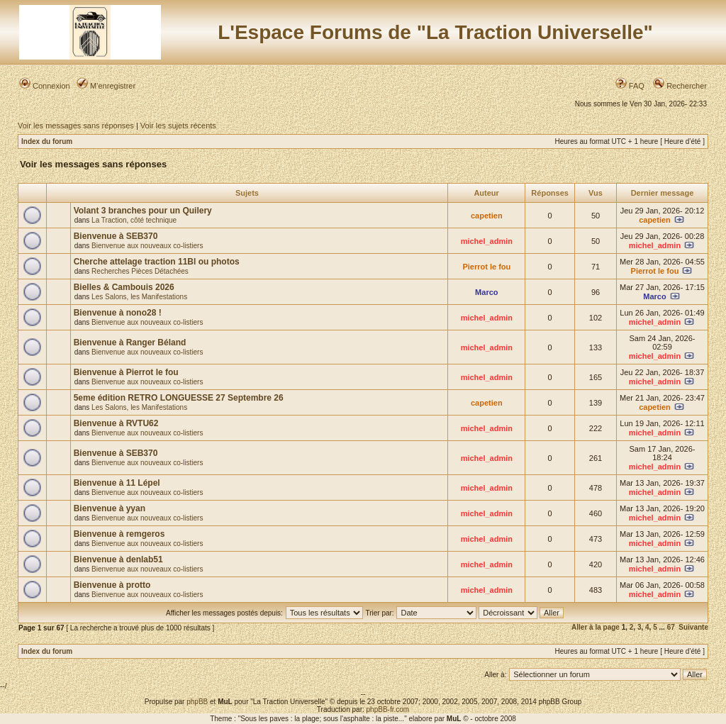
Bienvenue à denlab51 (118, 559)
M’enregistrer (106, 86)
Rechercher (680, 86)
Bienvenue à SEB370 (116, 236)
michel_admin (487, 241)
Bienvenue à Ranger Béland (130, 342)
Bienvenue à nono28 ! (118, 313)
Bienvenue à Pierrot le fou (126, 372)
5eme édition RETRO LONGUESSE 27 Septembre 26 (179, 398)
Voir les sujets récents (178, 125)
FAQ (629, 86)
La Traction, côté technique (134, 220)
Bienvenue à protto (112, 585)
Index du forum (46, 141)
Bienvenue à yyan (109, 508)
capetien (487, 215)
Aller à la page (595, 627)
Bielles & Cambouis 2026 (124, 287)
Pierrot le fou (486, 266)
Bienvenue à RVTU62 (116, 423)
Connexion (44, 86)
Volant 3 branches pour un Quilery (143, 211)
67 (671, 627)
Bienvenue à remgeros (119, 534)
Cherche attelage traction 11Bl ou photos (157, 262)
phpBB (197, 702)
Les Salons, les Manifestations (139, 297)
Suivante (693, 627)
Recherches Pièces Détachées (140, 271)
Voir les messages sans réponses (76, 125)
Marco (486, 292)
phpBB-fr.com (388, 709)
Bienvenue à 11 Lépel (117, 483)
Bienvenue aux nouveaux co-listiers (147, 246)
